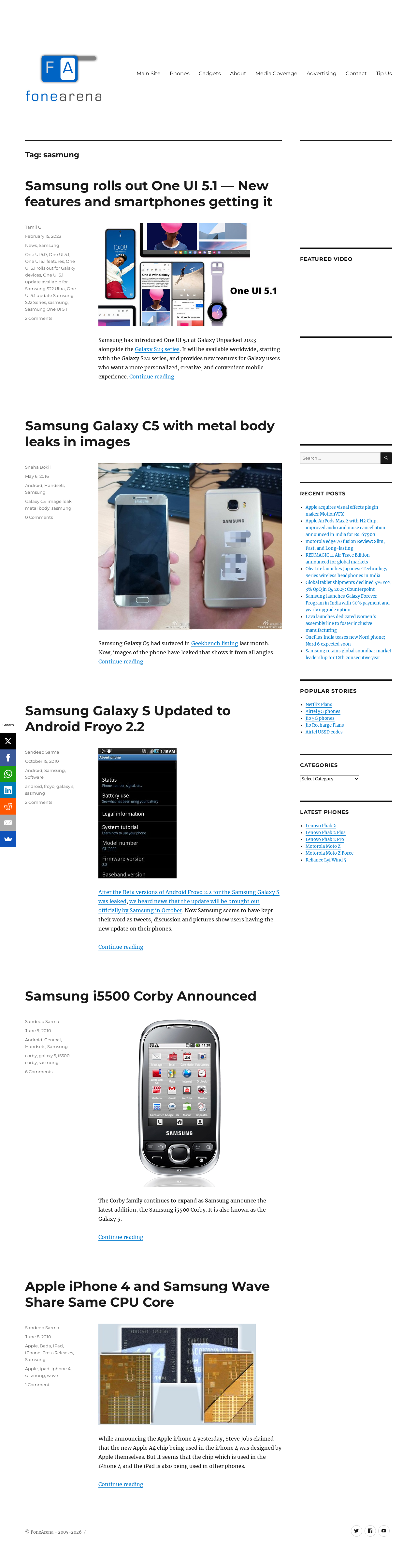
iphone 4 (61, 1368)
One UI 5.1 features (44, 261)
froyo (49, 786)
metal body (37, 508)
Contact (356, 73)
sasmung (58, 302)
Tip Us (384, 73)
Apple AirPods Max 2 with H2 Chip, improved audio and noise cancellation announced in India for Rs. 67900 (345, 527)
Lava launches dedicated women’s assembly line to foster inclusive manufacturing (341, 623)
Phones (180, 73)
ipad (45, 1368)
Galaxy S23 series (157, 349)
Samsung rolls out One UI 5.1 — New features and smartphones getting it (148, 193)
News (31, 245)
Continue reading (151, 376)
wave (52, 1375)
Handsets (54, 485)
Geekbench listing (214, 643)
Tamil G (33, 227)
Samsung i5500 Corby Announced (141, 996)
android (33, 786)
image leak (60, 501)
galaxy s (64, 786)
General (52, 1039)
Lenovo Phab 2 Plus (326, 832)
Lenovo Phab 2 (321, 826)
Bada (45, 1345)
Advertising (322, 73)
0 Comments (39, 517)
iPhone (32, 1352)
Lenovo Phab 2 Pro (325, 839)
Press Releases (57, 1352)
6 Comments (38, 1071)
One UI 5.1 (59, 254)
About (238, 73)
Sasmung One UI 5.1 (46, 309)
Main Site (149, 73)
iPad (58, 1345)
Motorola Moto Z (323, 846)
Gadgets (210, 73)
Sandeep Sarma (42, 752)
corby (31, 1055)
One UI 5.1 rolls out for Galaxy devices (50, 268)
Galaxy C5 (35, 501)
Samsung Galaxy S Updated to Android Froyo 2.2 (128, 718)
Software (34, 777)
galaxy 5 (47, 1055)
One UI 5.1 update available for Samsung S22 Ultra (46, 281)
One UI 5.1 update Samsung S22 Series (50, 295)
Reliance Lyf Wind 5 (326, 860)
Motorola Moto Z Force (329, 853)
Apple (31, 1345)
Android (33, 485)
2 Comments (38, 318)
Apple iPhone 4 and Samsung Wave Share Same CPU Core (147, 1294)
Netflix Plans (319, 704)
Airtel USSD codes (324, 732)
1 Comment (37, 1384)
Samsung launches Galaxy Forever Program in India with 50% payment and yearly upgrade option (348, 603)
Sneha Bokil (38, 467)
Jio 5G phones (320, 718)
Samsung (49, 245)
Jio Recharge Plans (325, 725)
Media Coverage (276, 73)
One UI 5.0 (36, 254)
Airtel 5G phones (323, 711)
